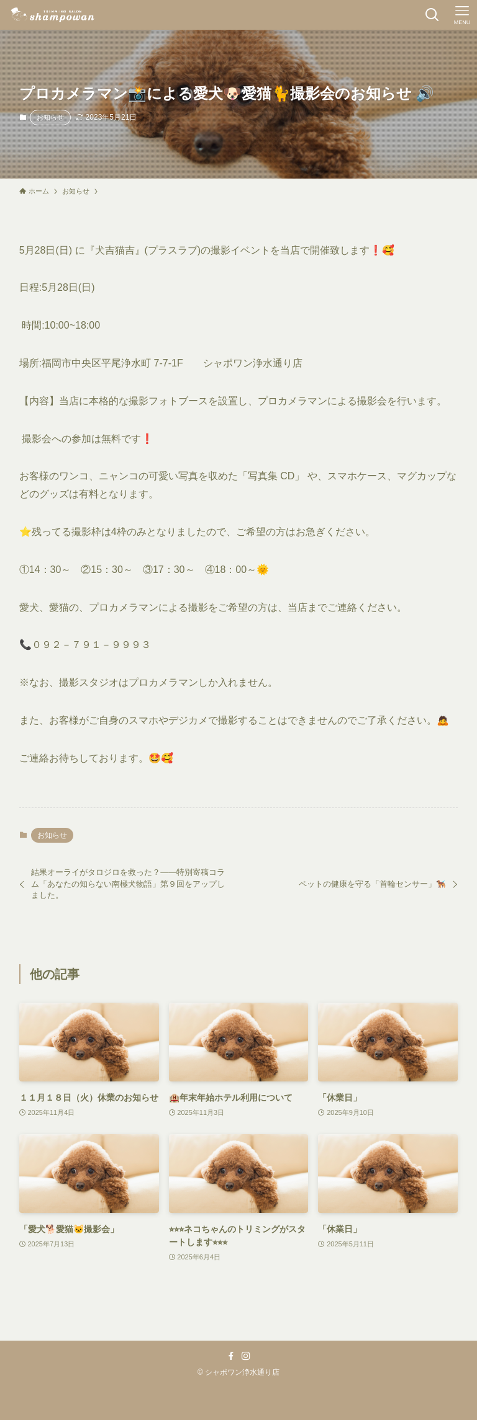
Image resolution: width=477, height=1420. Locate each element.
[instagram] (246, 1356)
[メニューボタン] (462, 15)
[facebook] (231, 1356)
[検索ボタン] (432, 15)
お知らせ (50, 117)
